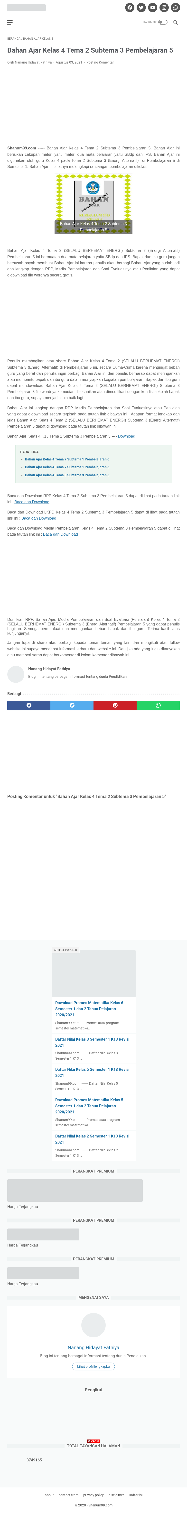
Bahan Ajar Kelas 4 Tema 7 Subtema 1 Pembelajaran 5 (67, 466)
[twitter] (140, 6)
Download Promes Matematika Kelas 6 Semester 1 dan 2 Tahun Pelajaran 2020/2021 (89, 1008)
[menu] (10, 20)
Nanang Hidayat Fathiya (93, 1347)
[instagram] (163, 6)
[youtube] (151, 6)
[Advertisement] (93, 104)
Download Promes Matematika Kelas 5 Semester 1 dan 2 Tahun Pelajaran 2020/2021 (89, 1105)
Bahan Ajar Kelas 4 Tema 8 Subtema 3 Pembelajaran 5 (67, 474)
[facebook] (128, 6)
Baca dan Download (31, 501)
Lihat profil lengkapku (93, 1366)
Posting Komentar (100, 61)
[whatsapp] (174, 6)
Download (126, 435)
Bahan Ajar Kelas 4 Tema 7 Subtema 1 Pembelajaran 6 (67, 458)
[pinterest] (115, 704)
